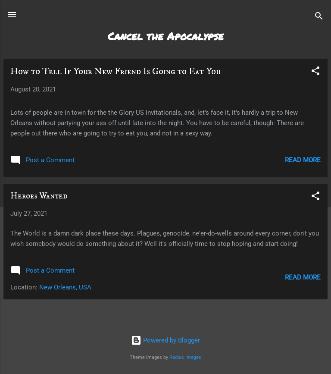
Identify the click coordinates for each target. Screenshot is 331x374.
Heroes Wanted (39, 196)
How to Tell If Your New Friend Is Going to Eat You (115, 71)
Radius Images (185, 357)
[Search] (319, 17)
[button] (315, 72)
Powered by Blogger (165, 340)
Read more (303, 160)
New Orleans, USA (65, 287)
